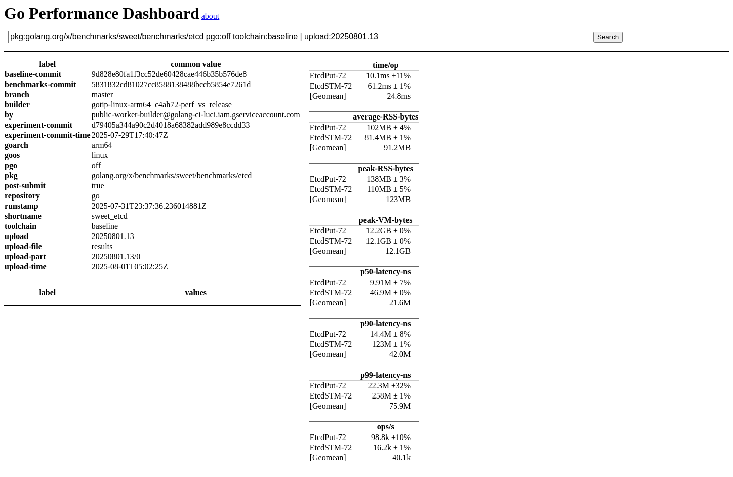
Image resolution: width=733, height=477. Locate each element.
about (210, 16)
